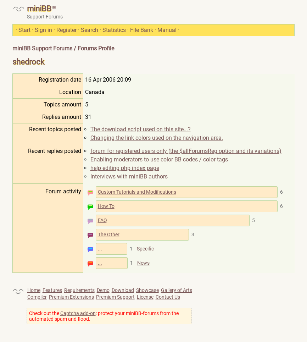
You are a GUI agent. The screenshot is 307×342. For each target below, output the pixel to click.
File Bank (141, 30)
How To (106, 206)
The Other (108, 234)
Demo (103, 290)
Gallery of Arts (176, 290)
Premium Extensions (71, 297)
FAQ (102, 220)
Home (33, 290)
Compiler (37, 297)
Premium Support (115, 297)
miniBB (39, 8)
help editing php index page (124, 168)
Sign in (43, 30)
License (145, 297)
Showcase (147, 290)
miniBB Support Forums (42, 48)
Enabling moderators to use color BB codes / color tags (159, 159)
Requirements (79, 290)
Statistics (114, 30)
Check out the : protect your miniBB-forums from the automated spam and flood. (104, 316)
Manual (167, 30)
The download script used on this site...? (140, 129)
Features (52, 290)
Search (89, 30)
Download (123, 290)
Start (24, 30)
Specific (145, 249)
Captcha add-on (78, 313)
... (100, 249)
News (143, 263)
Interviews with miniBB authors (129, 176)
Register (66, 30)
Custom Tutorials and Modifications (137, 192)
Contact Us (168, 297)
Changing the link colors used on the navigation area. (156, 137)
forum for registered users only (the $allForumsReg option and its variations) (185, 151)
